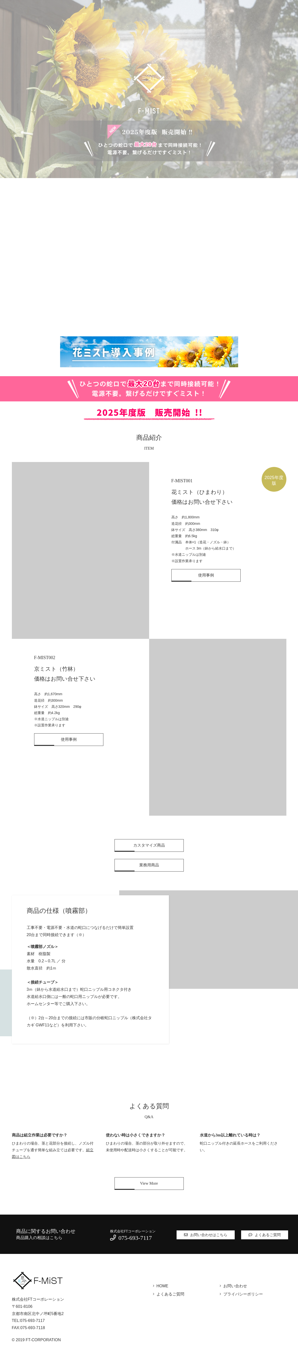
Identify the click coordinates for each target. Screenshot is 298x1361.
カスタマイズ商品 (149, 845)
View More (149, 1183)
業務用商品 (149, 865)
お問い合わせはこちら (205, 1235)
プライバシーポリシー (243, 1294)
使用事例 (206, 575)
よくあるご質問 (265, 1235)
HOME (162, 1286)
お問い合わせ (235, 1286)
